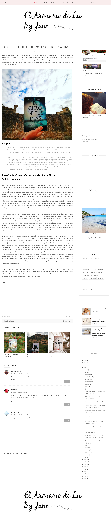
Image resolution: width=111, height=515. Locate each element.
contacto (44, 2)
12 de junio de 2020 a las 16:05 (19, 418)
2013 (85, 471)
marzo (87, 450)
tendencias (92, 261)
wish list (85, 281)
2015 (85, 466)
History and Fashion (96, 272)
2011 (85, 476)
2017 (85, 462)
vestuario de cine (87, 266)
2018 (85, 459)
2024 (85, 362)
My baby (94, 269)
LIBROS (37, 43)
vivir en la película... (88, 289)
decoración (86, 269)
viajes (84, 284)
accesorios (86, 272)
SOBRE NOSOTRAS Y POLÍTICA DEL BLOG (62, 2)
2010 (85, 478)
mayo (86, 445)
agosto (87, 384)
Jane (36, 54)
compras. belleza (87, 275)
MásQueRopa (16, 415)
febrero (87, 452)
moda (90, 258)
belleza (97, 264)
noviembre (88, 377)
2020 (85, 372)
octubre (87, 379)
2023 (85, 365)
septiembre (88, 381)
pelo (103, 281)
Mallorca (93, 286)
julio (86, 386)
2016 (85, 464)
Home (36, 2)
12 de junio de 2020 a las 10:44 (19, 377)
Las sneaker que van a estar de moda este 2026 (99, 320)
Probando (97, 258)
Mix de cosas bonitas (93, 284)
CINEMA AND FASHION (88, 264)
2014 (85, 469)
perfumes (96, 275)
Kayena (14, 392)
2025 (85, 360)
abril (86, 447)
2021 (85, 370)
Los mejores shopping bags (93, 426)
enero (87, 455)
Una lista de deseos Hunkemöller (94, 402)
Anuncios (100, 278)
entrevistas (93, 278)
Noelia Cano (16, 374)
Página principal (86, 136)
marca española (98, 266)
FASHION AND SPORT (94, 281)
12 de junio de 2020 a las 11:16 (19, 395)
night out (85, 286)
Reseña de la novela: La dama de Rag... (37, 359)
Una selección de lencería (99, 309)
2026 (85, 358)
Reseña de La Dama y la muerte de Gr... (59, 359)
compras (100, 269)
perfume (85, 278)
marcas (85, 258)
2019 (85, 457)
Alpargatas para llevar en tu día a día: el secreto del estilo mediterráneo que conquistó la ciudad (99, 332)
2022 (85, 367)
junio (86, 389)
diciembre (88, 374)
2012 (85, 474)
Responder (67, 384)
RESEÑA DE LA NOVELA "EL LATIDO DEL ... (13, 359)
